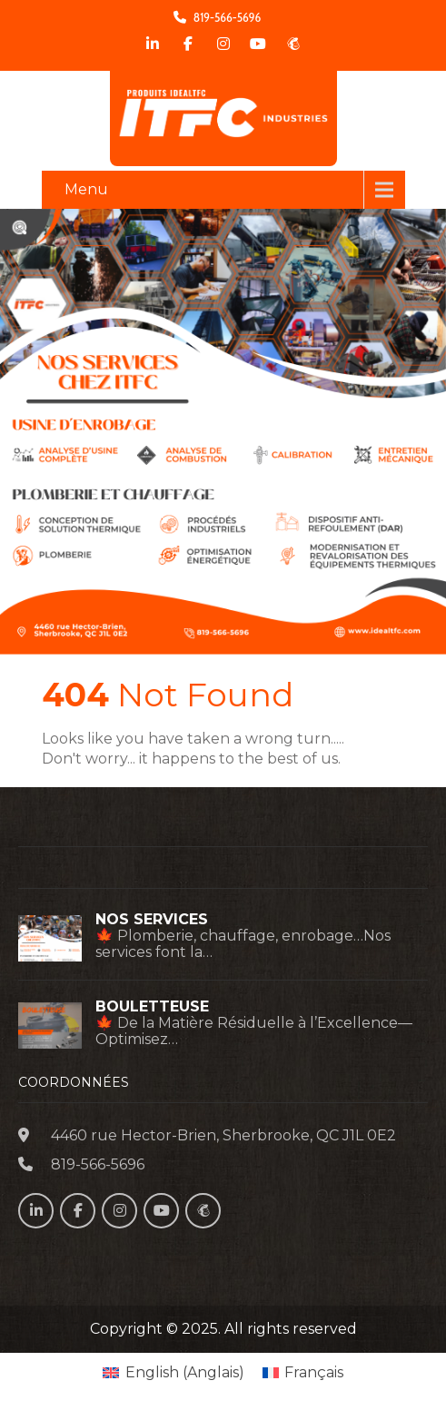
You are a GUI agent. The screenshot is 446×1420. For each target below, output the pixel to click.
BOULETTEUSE (152, 1007)
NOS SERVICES (151, 920)
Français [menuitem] (313, 1372)
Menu (86, 189)
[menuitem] (173, 1372)
